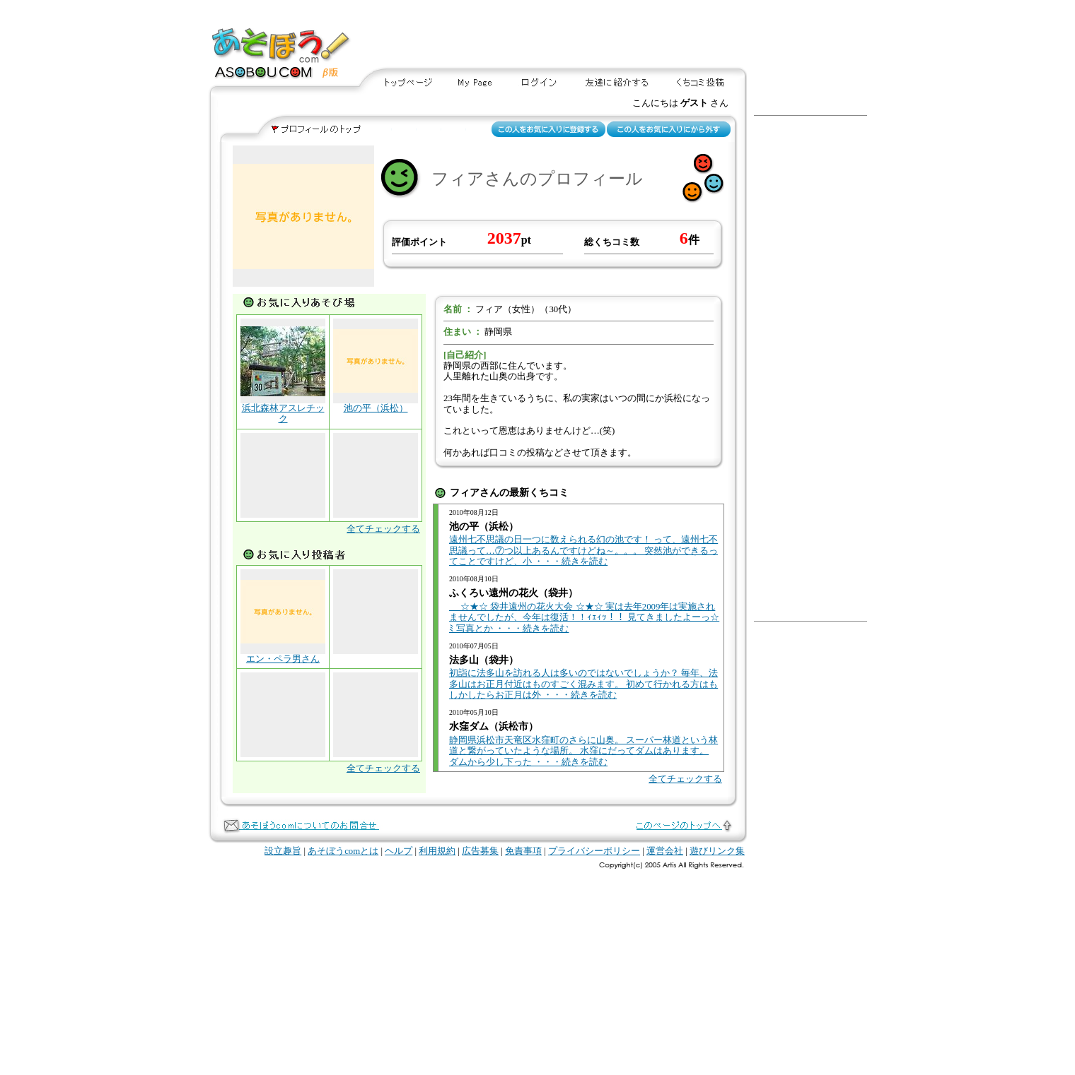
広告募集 (480, 851)
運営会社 (664, 851)
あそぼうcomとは (343, 851)
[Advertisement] (609, 34)
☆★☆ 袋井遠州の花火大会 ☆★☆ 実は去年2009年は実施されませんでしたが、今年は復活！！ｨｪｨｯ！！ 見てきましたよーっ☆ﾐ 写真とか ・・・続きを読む (584, 618)
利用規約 (437, 851)
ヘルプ (398, 851)
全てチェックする (383, 529)
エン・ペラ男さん (283, 659)
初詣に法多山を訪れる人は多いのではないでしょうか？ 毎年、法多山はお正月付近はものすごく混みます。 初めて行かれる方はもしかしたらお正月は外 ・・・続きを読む (583, 684)
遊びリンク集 (717, 851)
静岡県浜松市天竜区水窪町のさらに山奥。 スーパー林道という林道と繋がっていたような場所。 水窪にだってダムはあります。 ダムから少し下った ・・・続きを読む (583, 751)
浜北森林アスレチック (283, 413)
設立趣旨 (283, 851)
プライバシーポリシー (594, 851)
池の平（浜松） (376, 408)
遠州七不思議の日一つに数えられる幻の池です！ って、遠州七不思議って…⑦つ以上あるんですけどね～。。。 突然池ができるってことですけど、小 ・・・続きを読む (583, 550)
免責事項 (523, 851)
